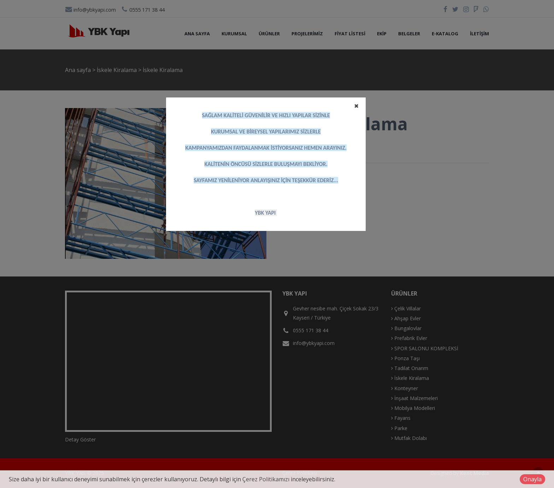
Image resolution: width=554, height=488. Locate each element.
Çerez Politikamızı (265, 479)
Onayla (532, 479)
